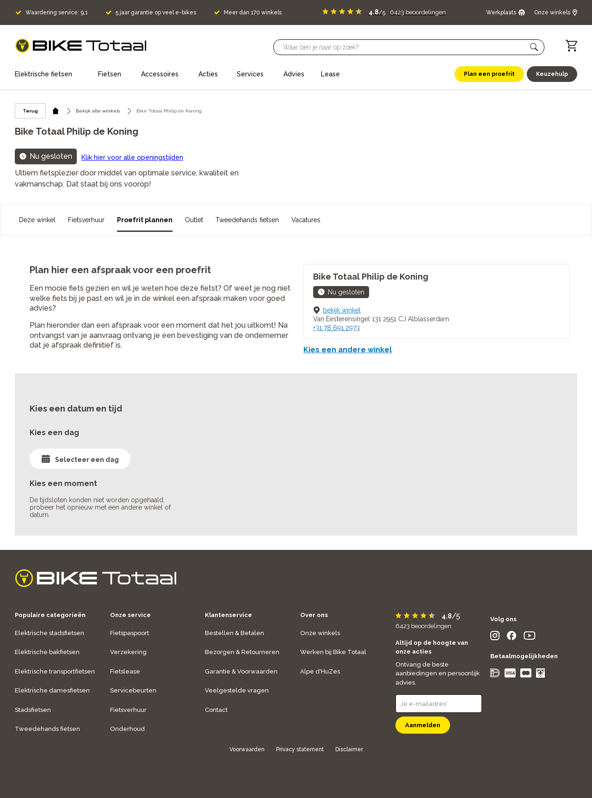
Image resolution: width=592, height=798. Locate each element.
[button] (534, 47)
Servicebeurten (133, 690)
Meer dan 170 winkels (253, 12)
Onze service (130, 614)
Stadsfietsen (33, 709)
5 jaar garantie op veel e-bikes (156, 12)
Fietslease (125, 671)
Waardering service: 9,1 (56, 12)
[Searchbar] (404, 47)
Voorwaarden (247, 749)
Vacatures (306, 220)
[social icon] (495, 637)
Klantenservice (228, 614)
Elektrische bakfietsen (47, 651)
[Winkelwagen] (571, 45)
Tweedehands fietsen (247, 220)
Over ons (314, 614)
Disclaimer (349, 749)
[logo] (81, 45)
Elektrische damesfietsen (52, 690)
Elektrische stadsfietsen (49, 633)
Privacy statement (300, 749)
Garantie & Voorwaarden (241, 671)
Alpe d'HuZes (320, 671)
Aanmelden (422, 725)
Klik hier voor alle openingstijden (132, 157)
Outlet (194, 220)
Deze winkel (37, 220)
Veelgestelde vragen (237, 690)
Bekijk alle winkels (98, 110)
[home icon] (55, 110)
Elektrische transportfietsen (55, 671)
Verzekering (128, 651)
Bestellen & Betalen (234, 633)
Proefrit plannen (145, 220)
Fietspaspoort (129, 633)
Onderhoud (127, 728)
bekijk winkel (342, 310)
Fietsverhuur (86, 220)
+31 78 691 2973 (336, 327)
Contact (216, 709)
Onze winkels (320, 633)
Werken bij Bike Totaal (333, 651)
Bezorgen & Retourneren (242, 651)
